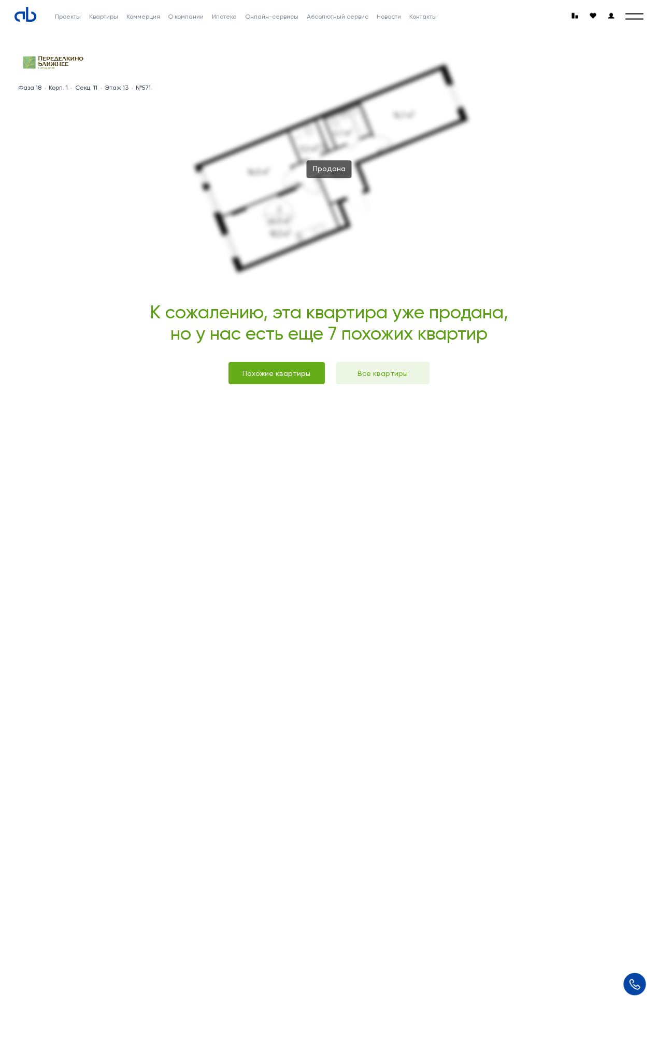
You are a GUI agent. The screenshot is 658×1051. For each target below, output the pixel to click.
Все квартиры (382, 373)
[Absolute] (25, 14)
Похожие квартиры (276, 373)
